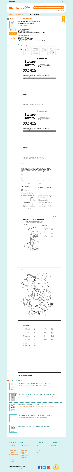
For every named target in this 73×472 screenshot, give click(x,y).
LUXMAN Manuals (13, 456)
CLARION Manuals (13, 450)
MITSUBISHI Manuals (13, 459)
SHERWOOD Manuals (25, 455)
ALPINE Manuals (12, 447)
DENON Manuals (13, 452)
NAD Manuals (12, 461)
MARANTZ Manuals (13, 457)
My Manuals (53, 447)
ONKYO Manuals (24, 447)
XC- (25, 14)
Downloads (59, 1)
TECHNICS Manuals (25, 459)
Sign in (62, 1)
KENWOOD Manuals (13, 454)
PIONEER (18, 14)
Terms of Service (40, 448)
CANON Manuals (13, 448)
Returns (38, 450)
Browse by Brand (61, 10)
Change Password (55, 448)
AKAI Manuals (12, 445)
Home (10, 14)
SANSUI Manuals (24, 450)
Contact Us (38, 452)
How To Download (40, 447)
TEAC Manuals (24, 457)
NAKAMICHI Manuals (25, 445)
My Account (53, 445)
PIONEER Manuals (25, 448)
